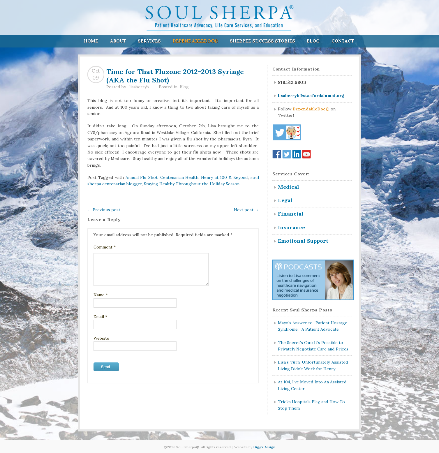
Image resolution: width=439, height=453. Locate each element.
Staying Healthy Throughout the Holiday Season (191, 183)
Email (100, 316)
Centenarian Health (179, 177)
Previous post (103, 209)
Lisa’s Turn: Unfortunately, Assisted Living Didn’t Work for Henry (313, 365)
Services (149, 41)
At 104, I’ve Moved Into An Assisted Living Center (312, 385)
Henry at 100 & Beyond (224, 177)
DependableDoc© (195, 41)
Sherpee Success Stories (262, 41)
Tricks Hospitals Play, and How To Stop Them (311, 405)
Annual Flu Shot (142, 177)
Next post (246, 209)
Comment (105, 247)
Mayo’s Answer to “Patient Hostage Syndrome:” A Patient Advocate (312, 326)
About (118, 41)
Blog (313, 41)
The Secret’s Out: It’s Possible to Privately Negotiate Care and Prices (313, 346)
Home (91, 41)
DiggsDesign (264, 447)
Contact (343, 41)
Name (101, 294)
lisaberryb (139, 86)
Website (101, 338)
